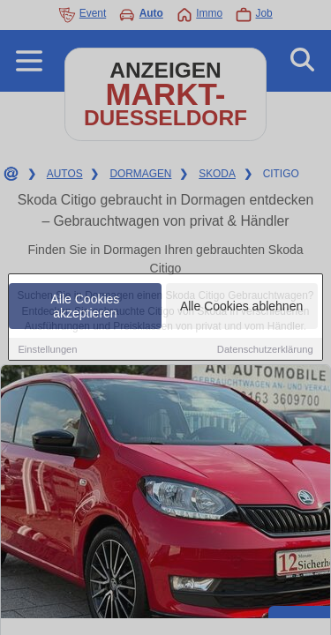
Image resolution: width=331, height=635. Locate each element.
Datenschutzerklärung (265, 350)
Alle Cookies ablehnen (241, 307)
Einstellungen (47, 350)
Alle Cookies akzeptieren (85, 307)
